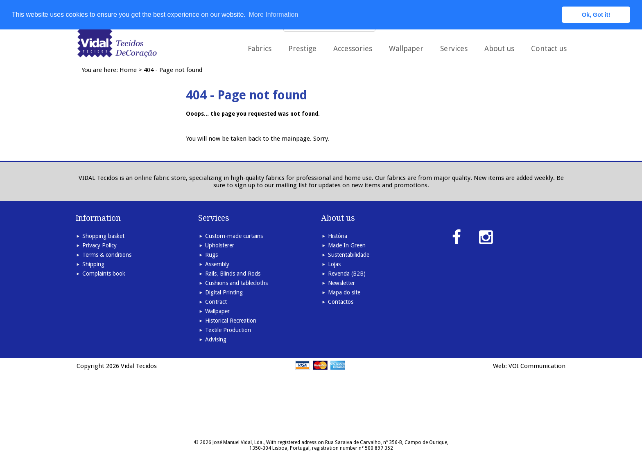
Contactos (340, 301)
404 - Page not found (173, 70)
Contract (216, 301)
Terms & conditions (106, 254)
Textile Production (228, 330)
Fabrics (259, 48)
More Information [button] (273, 14)
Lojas (334, 264)
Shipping (93, 264)
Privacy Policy (99, 245)
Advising (215, 339)
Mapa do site (344, 292)
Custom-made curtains (234, 236)
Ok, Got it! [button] (596, 14)
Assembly (217, 264)
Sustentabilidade (348, 254)
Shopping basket (103, 236)
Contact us (549, 48)
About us (499, 48)
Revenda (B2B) (347, 273)
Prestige (302, 48)
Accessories (352, 48)
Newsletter (341, 283)
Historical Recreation (230, 320)
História (337, 236)
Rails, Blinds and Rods (232, 273)
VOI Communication (537, 366)
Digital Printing (224, 292)
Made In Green (347, 245)
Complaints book (103, 273)
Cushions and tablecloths (236, 283)
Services (454, 48)
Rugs (211, 254)
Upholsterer (219, 245)
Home (128, 70)
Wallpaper (406, 48)
